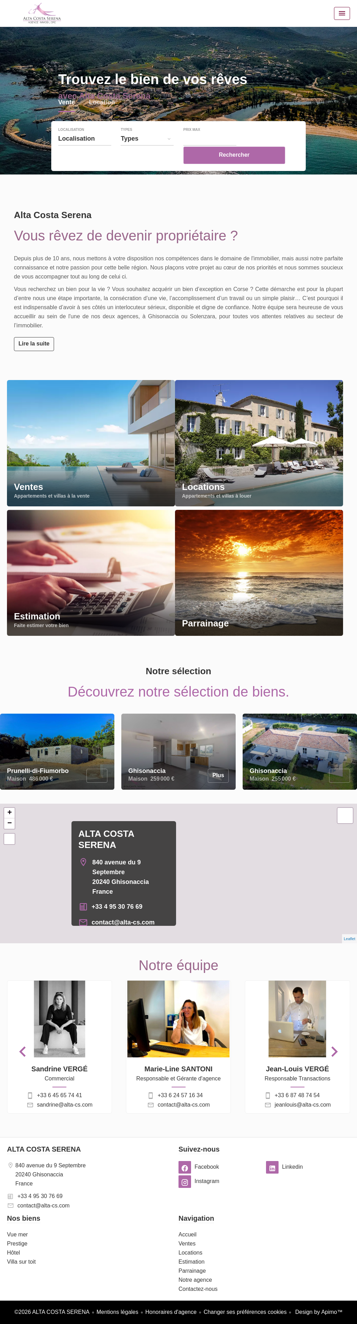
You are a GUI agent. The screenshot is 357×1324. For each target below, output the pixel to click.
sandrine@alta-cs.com (64, 1105)
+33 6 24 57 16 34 (180, 1095)
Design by (318, 1312)
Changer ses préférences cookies (245, 1312)
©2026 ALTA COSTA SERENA (51, 1312)
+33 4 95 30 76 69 (117, 906)
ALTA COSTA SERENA (44, 1149)
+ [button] (9, 813)
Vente (66, 118)
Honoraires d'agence (171, 1312)
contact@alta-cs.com (123, 922)
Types (126, 145)
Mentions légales (117, 1312)
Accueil (42, 13)
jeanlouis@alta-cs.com (303, 1105)
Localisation (71, 145)
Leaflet (349, 939)
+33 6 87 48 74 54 (297, 1095)
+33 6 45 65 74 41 (59, 1095)
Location (102, 118)
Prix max (191, 145)
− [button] (9, 823)
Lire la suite (34, 344)
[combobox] (84, 154)
